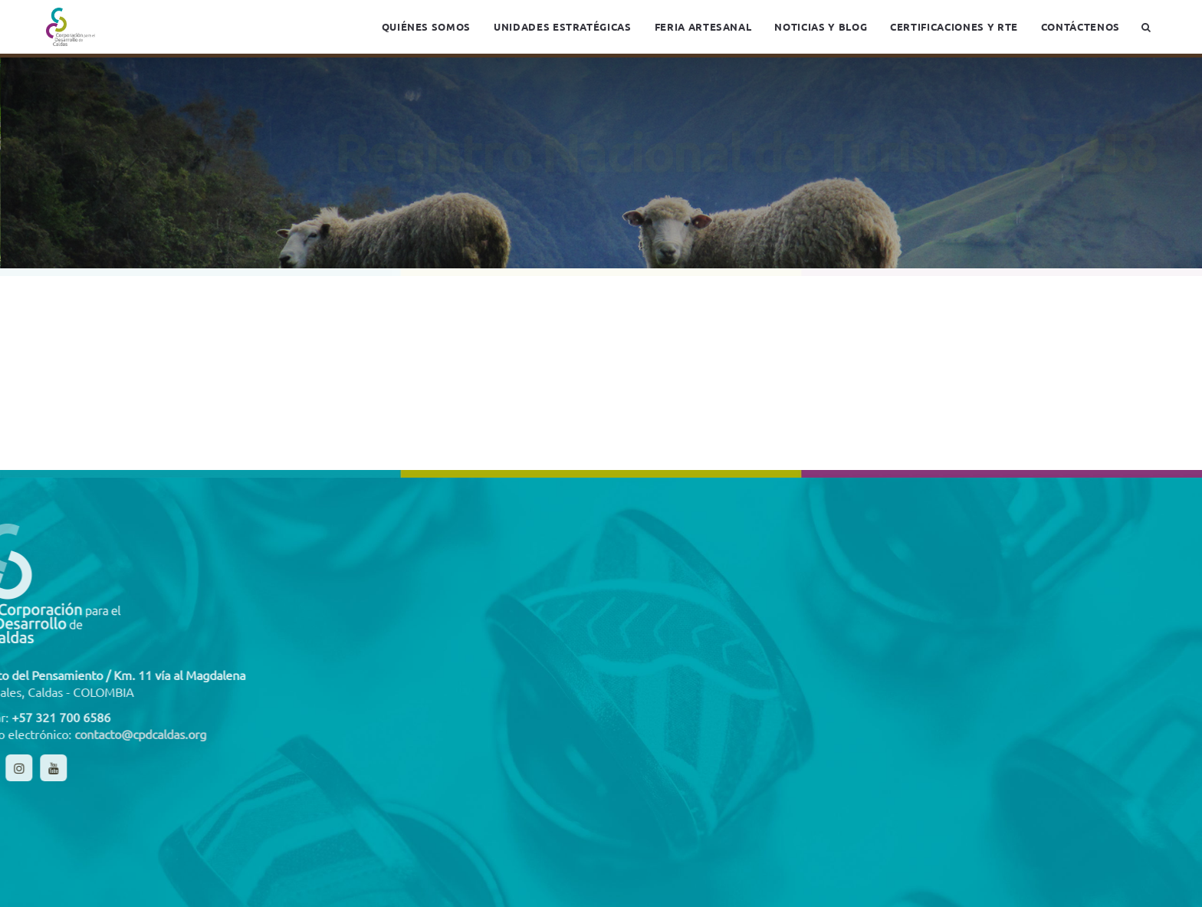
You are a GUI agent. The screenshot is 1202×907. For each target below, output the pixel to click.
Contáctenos (1080, 26)
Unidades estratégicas (563, 26)
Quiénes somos (426, 26)
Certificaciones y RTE (954, 26)
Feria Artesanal (703, 26)
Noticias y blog (820, 26)
